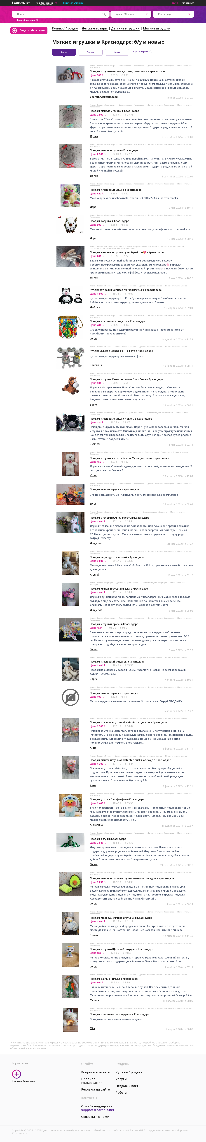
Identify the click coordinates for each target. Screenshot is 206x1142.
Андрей (95, 574)
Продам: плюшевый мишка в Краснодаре (116, 189)
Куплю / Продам (65, 28)
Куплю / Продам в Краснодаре (103, 66)
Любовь (95, 307)
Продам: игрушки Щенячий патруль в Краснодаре (121, 949)
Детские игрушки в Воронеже (157, 452)
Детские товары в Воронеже (129, 452)
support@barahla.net (97, 1110)
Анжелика (96, 825)
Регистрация (188, 3)
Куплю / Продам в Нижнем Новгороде (106, 246)
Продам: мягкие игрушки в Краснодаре (114, 489)
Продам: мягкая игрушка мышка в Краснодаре (119, 588)
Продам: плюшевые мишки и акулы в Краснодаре (121, 418)
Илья (93, 503)
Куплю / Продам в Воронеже (102, 452)
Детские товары (95, 28)
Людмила (96, 543)
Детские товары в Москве (125, 286)
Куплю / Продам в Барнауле (101, 512)
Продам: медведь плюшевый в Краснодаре (117, 557)
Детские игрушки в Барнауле (155, 512)
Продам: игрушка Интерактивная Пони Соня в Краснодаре (127, 379)
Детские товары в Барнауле (128, 512)
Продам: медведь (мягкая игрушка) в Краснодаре (121, 917)
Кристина (96, 365)
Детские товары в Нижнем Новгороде (141, 246)
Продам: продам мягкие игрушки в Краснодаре (119, 1014)
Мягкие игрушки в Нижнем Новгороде (119, 248)
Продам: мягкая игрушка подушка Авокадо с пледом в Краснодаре (132, 878)
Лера (93, 207)
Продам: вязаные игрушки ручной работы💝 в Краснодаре (127, 252)
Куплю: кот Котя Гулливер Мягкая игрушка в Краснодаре (126, 290)
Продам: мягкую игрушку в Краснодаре (114, 111)
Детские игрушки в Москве (150, 286)
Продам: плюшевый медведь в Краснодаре (117, 661)
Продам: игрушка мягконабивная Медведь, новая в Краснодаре (130, 458)
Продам (90, 52)
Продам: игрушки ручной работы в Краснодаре (119, 517)
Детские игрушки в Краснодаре (160, 66)
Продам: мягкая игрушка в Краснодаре (114, 150)
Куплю (117, 52)
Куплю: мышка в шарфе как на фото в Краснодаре (121, 351)
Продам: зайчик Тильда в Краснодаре (114, 978)
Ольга (94, 338)
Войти (175, 3)
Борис (93, 404)
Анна (93, 748)
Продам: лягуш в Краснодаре (108, 839)
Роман (94, 935)
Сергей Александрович (104, 97)
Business (95, 444)
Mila (92, 1028)
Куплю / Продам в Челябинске (102, 413)
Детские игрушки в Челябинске (160, 413)
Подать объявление (73, 3)
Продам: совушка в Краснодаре (109, 221)
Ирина (94, 136)
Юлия (93, 475)
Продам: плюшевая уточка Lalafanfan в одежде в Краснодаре (129, 722)
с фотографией (140, 51)
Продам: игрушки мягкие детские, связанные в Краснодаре (127, 71)
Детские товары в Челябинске (131, 413)
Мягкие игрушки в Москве (176, 286)
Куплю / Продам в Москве (101, 286)
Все (64, 52)
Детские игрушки (125, 28)
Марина (95, 1000)
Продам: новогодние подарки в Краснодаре (117, 321)
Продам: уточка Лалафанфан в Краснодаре (117, 799)
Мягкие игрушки (156, 28)
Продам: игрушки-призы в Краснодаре (114, 624)
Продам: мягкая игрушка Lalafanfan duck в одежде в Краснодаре (130, 760)
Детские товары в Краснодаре (132, 66)
